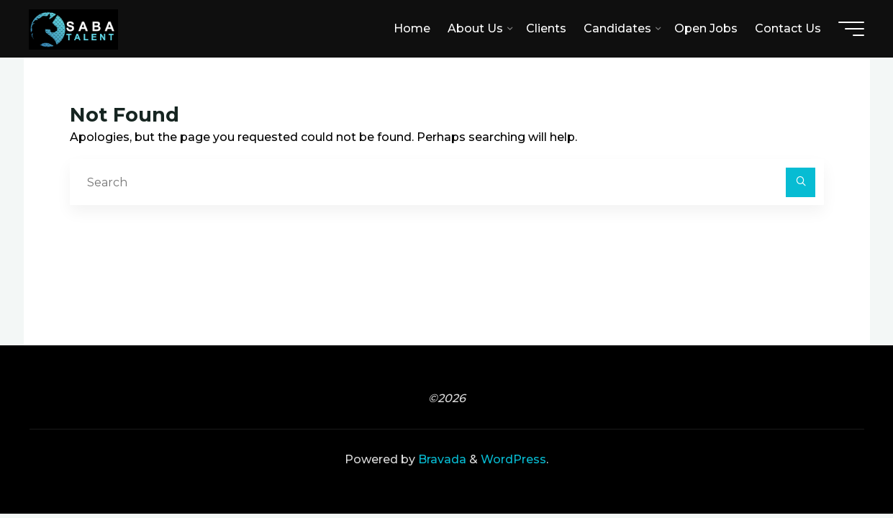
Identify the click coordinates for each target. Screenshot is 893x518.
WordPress (513, 459)
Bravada (440, 459)
